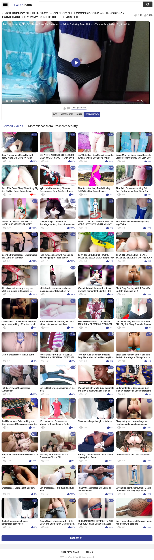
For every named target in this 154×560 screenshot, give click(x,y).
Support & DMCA (70, 552)
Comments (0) (92, 114)
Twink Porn (73, 557)
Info (55, 114)
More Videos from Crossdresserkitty (53, 126)
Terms (89, 552)
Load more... (77, 538)
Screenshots (67, 114)
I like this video (64, 108)
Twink (23, 5)
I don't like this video (68, 108)
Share (79, 114)
